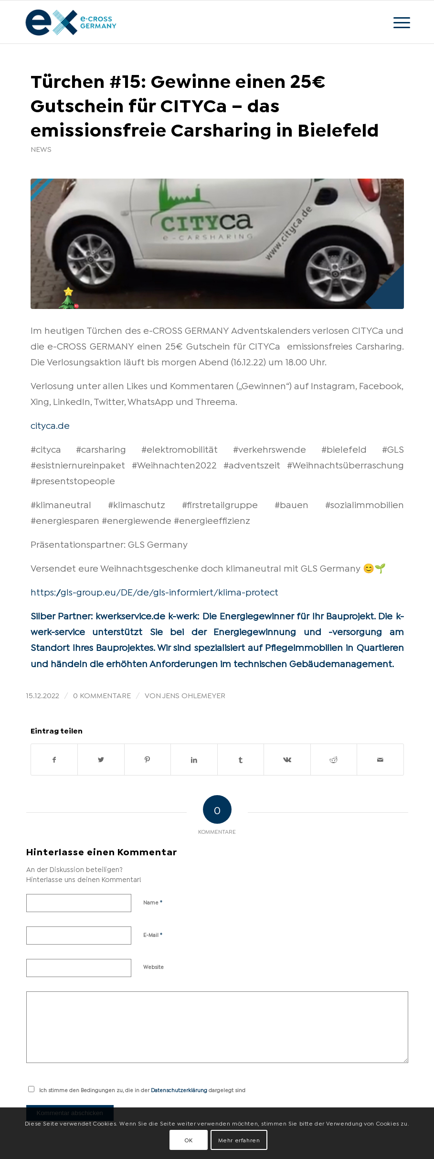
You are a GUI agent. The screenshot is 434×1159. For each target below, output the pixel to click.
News (41, 148)
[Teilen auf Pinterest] (148, 759)
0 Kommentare (102, 694)
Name (153, 901)
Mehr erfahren (239, 1139)
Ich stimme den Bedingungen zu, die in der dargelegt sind (142, 1089)
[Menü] (397, 21)
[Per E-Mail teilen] (380, 759)
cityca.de (50, 424)
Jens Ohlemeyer (193, 694)
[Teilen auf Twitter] (101, 759)
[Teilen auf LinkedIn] (194, 759)
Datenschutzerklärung (179, 1089)
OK (188, 1139)
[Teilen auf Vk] (287, 759)
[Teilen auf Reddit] (334, 759)
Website (153, 966)
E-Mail (153, 934)
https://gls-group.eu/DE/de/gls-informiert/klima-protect (154, 591)
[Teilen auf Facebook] (54, 759)
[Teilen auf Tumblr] (241, 759)
